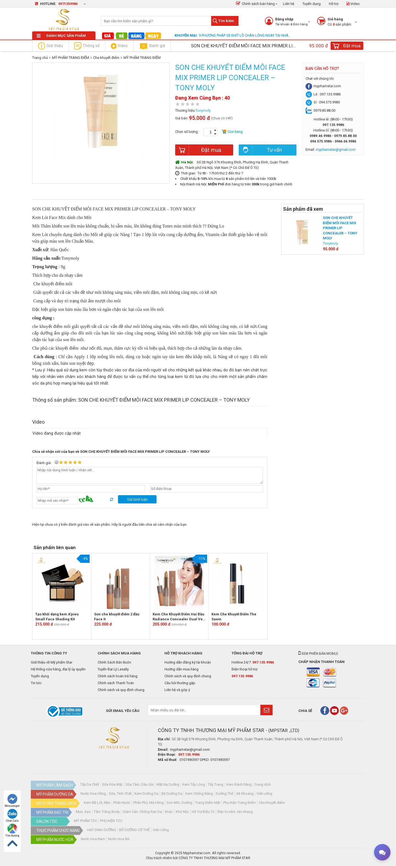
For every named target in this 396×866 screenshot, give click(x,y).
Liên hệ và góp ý (177, 690)
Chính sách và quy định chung (121, 690)
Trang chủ (40, 58)
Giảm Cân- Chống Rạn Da (142, 812)
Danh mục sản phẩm (61, 35)
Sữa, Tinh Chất (120, 793)
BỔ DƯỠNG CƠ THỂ (134, 830)
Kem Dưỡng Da (146, 793)
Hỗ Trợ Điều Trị (203, 812)
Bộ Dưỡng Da (171, 793)
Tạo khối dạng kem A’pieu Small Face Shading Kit (57, 616)
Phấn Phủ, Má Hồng (148, 803)
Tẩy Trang (215, 784)
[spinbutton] (211, 132)
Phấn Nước (121, 803)
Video (353, 4)
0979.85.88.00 (320, 110)
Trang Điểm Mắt (207, 803)
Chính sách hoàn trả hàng (118, 676)
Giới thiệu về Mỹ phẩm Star (51, 662)
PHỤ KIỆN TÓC (111, 821)
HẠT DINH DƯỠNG (101, 830)
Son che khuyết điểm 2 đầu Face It (116, 616)
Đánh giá (152, 46)
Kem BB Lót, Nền (97, 803)
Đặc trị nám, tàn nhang (235, 812)
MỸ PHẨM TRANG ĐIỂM (70, 58)
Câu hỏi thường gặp (179, 683)
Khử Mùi (182, 812)
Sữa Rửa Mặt (112, 784)
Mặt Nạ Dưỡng (167, 784)
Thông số (87, 46)
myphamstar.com (323, 86)
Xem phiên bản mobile (318, 654)
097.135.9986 (263, 662)
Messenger (12, 800)
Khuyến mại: (186, 35)
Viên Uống (161, 830)
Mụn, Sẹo (83, 812)
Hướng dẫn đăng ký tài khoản (187, 662)
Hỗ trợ (333, 4)
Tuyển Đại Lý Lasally (113, 669)
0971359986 (68, 4)
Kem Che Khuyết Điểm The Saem (233, 616)
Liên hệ (288, 4)
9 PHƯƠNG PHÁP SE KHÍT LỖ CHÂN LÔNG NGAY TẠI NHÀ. (244, 35)
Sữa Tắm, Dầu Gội (139, 784)
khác (169, 812)
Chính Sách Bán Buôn (114, 662)
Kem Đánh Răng (239, 784)
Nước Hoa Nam (93, 839)
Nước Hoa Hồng (93, 793)
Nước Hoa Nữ (119, 839)
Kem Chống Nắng (199, 793)
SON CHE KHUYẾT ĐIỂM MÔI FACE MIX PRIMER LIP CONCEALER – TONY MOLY (340, 228)
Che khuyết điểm (106, 58)
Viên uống (264, 793)
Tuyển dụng (311, 4)
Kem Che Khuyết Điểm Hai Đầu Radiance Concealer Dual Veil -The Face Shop (179, 617)
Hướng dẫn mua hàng (181, 669)
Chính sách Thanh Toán (116, 683)
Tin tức (36, 683)
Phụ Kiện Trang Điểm (239, 803)
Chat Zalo (12, 815)
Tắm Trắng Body (107, 812)
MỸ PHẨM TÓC (85, 821)
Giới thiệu (50, 46)
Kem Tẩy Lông (193, 784)
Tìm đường (12, 830)
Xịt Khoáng (245, 793)
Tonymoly (203, 110)
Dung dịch (263, 784)
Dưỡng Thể (224, 793)
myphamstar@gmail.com (190, 749)
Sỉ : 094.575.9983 (323, 102)
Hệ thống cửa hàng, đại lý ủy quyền (58, 669)
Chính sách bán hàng (255, 4)
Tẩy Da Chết (89, 784)
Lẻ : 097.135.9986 (323, 94)
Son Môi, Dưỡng (179, 803)
